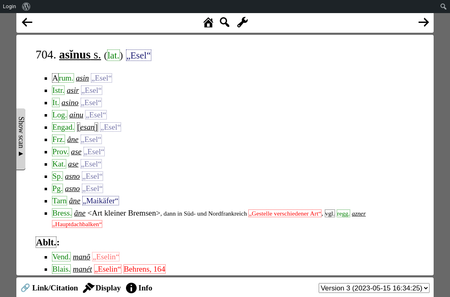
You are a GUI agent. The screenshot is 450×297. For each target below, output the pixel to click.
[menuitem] (26, 6)
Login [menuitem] (9, 6)
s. (80, 54)
